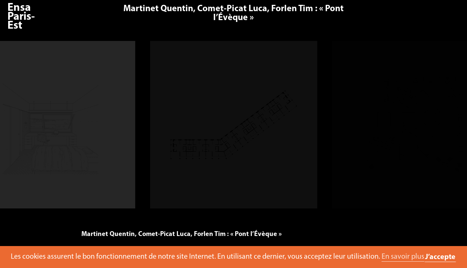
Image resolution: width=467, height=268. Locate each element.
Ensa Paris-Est (21, 17)
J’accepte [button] (440, 257)
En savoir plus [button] (403, 257)
